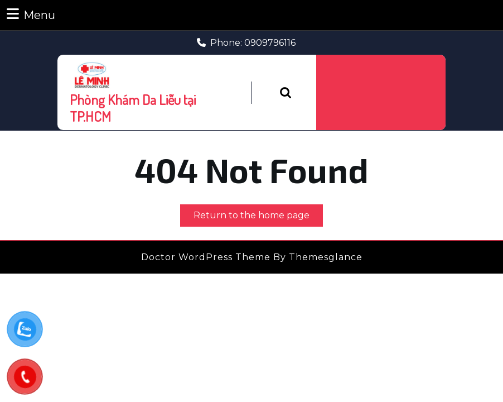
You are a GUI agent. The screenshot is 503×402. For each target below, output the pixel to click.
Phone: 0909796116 (246, 42)
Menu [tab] (31, 14)
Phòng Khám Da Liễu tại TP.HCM (133, 107)
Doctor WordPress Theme (205, 257)
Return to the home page (258, 217)
